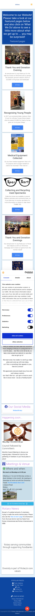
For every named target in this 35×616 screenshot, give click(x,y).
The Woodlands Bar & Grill (15, 483)
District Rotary (17, 603)
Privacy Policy (17, 591)
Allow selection (17, 342)
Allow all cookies (17, 335)
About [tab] (29, 277)
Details (17, 85)
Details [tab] (17, 277)
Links (17, 587)
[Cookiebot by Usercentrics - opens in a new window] (25, 272)
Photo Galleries (17, 583)
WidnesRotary (17, 410)
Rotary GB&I (17, 601)
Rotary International (17, 599)
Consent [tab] (6, 277)
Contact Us (17, 589)
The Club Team (17, 585)
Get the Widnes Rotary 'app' (17, 503)
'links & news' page (16, 517)
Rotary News (17, 605)
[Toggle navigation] (32, 4)
